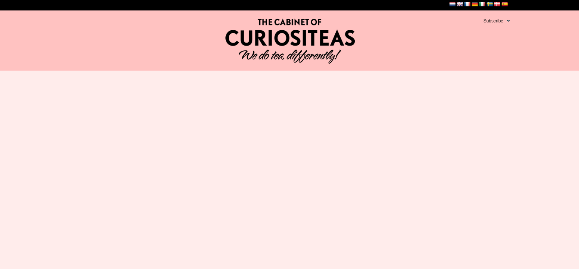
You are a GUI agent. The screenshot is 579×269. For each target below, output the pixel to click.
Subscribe (493, 21)
